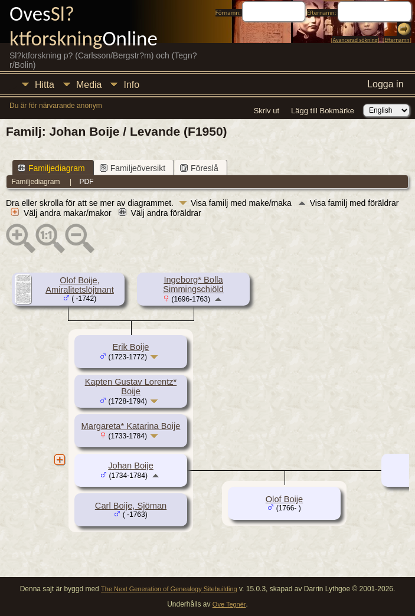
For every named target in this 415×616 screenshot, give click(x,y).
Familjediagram (51, 168)
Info (131, 85)
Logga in (385, 84)
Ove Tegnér (229, 604)
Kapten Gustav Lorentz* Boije (131, 386)
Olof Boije (284, 499)
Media (89, 85)
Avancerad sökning (354, 40)
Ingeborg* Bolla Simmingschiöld (193, 284)
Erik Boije (131, 347)
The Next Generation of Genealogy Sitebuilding (169, 588)
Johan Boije (130, 465)
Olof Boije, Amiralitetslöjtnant (79, 285)
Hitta (44, 85)
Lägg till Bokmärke (322, 110)
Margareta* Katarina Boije (131, 426)
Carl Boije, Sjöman (130, 505)
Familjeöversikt (132, 168)
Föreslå (199, 168)
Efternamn (396, 40)
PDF (87, 182)
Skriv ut (266, 110)
